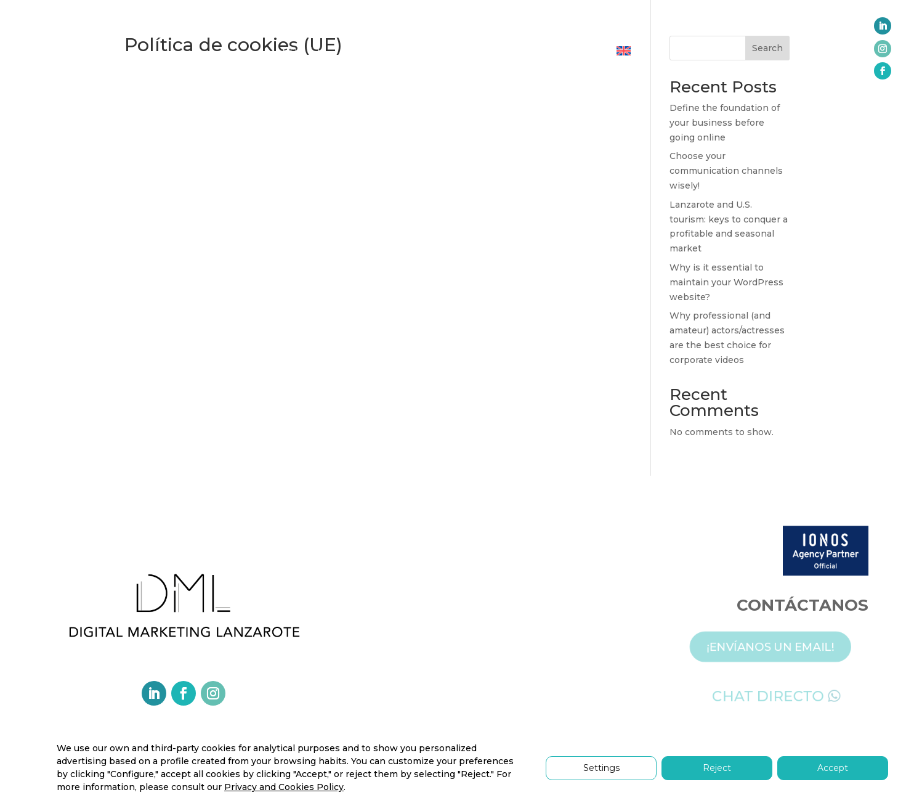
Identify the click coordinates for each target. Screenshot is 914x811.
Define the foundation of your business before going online (724, 122)
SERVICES (366, 50)
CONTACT (576, 50)
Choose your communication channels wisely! (726, 170)
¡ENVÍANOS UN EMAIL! (779, 645)
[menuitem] (624, 53)
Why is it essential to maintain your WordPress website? (726, 282)
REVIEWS (512, 50)
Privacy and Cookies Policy (284, 787)
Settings (601, 767)
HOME (298, 50)
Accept (832, 767)
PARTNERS (446, 50)
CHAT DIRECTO (777, 694)
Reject (717, 767)
